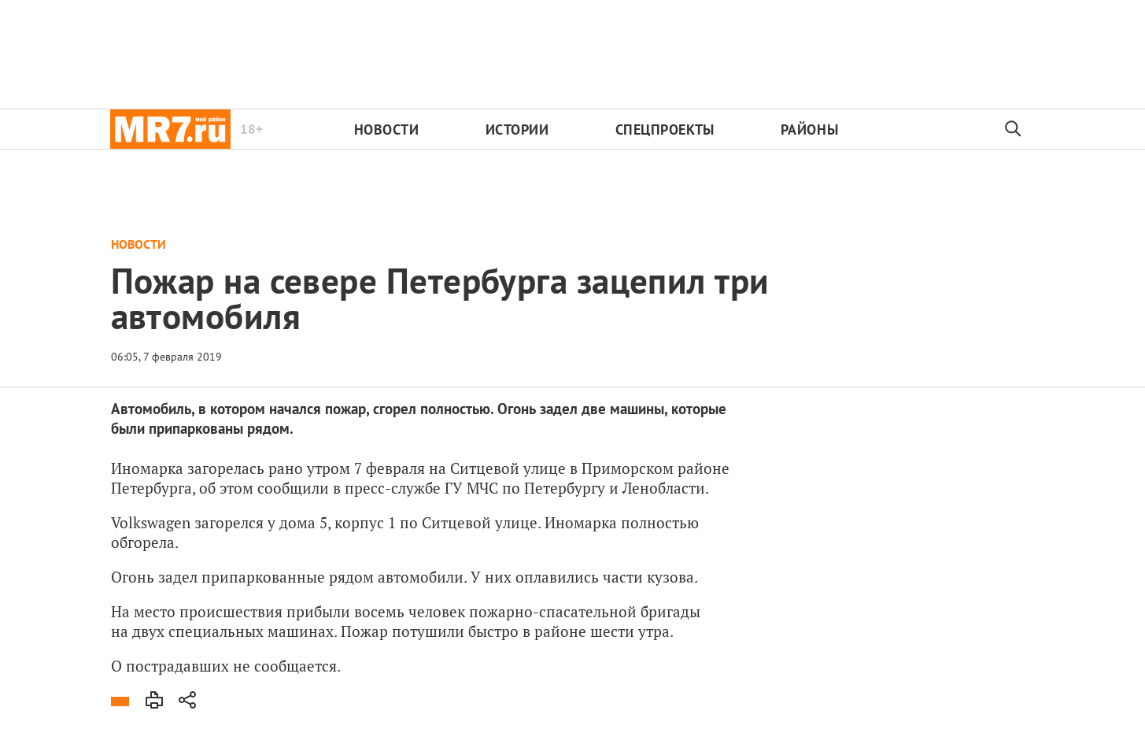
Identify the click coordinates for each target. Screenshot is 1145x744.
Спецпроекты (665, 129)
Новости (386, 129)
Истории (517, 129)
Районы (809, 129)
